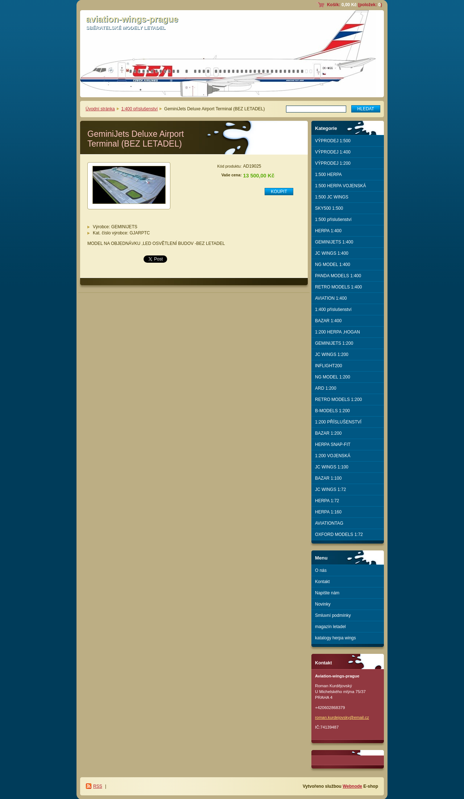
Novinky (323, 604)
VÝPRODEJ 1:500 (333, 140)
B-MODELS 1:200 (332, 410)
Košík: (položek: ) (354, 4)
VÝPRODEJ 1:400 (333, 152)
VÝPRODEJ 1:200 (333, 163)
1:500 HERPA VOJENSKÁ (340, 185)
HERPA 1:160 (328, 512)
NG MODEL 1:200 (332, 377)
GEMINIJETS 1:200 (334, 343)
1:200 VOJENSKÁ (332, 455)
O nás (321, 570)
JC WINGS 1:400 (331, 253)
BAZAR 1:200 (328, 433)
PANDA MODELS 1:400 (338, 275)
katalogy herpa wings (335, 637)
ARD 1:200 (325, 388)
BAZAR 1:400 (328, 320)
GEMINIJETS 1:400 (334, 242)
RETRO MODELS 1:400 (338, 287)
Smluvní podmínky (333, 615)
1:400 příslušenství (139, 108)
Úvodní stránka (100, 108)
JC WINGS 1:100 (331, 467)
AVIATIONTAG (329, 523)
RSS (97, 786)
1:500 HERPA (328, 174)
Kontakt (322, 581)
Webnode (352, 786)
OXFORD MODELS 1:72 (339, 534)
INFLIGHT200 (328, 365)
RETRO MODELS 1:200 (338, 399)
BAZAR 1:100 (328, 478)
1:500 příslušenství (333, 219)
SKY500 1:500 (329, 208)
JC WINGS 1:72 (330, 489)
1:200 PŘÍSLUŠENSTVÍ (338, 422)
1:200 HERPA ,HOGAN (337, 332)
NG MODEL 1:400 (332, 264)
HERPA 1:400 (328, 230)
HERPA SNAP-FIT (333, 444)
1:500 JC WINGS (331, 197)
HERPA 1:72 (327, 500)
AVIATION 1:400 (331, 298)
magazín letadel (330, 626)
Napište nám (327, 592)
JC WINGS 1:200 (331, 354)
